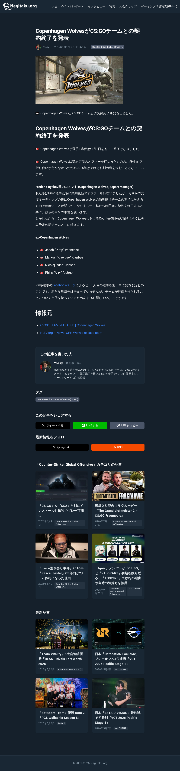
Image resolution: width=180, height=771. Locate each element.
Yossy (58, 363)
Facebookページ (64, 285)
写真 (112, 6)
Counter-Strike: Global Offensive (107, 47)
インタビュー (96, 6)
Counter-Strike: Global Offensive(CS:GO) (57, 399)
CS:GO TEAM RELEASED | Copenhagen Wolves (72, 325)
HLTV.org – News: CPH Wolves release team (71, 333)
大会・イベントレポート (67, 6)
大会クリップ (128, 6)
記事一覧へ (74, 363)
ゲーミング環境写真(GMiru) (159, 6)
